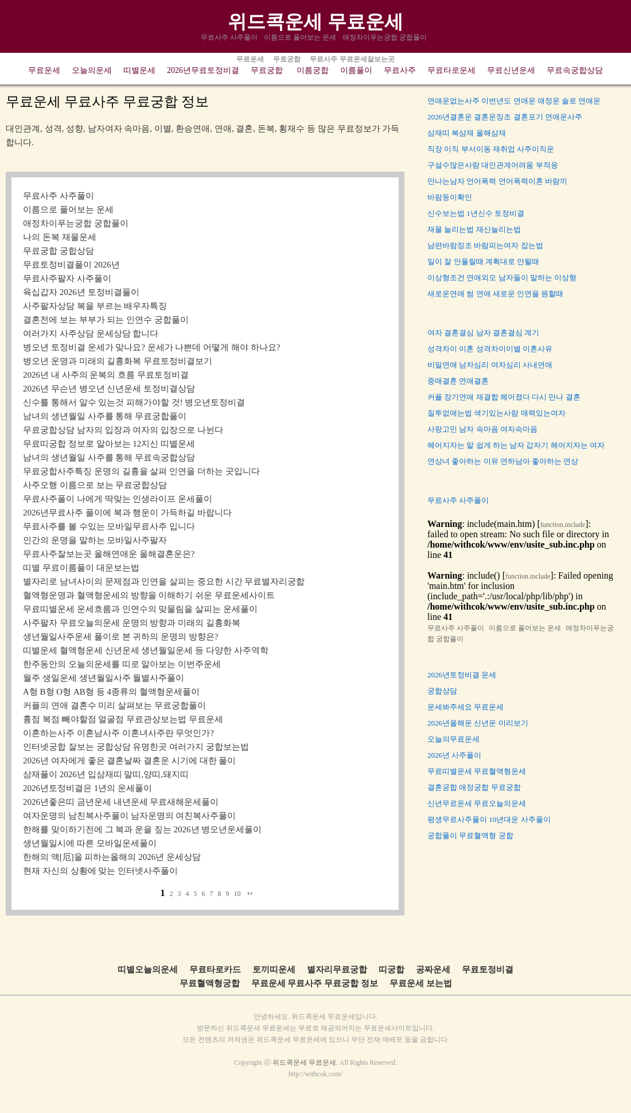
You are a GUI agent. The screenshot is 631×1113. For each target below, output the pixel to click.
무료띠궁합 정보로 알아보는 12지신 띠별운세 (109, 443)
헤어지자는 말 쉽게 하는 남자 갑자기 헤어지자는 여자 (516, 445)
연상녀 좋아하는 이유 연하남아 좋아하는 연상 (502, 461)
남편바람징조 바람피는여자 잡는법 (485, 245)
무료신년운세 (511, 70)
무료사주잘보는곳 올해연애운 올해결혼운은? (108, 554)
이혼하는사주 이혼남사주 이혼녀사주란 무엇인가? (118, 733)
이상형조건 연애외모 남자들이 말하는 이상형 (502, 277)
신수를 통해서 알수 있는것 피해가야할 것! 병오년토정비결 (134, 402)
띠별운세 (139, 70)
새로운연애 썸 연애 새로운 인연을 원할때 (495, 293)
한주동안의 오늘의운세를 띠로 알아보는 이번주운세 (122, 664)
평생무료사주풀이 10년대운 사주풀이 (489, 819)
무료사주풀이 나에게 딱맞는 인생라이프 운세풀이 (117, 498)
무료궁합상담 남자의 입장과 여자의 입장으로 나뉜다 (123, 430)
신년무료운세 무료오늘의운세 (476, 803)
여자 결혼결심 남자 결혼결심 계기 (483, 332)
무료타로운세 (451, 70)
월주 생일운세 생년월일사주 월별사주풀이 (103, 677)
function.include (562, 525)
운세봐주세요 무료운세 (465, 707)
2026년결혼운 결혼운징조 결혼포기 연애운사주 (504, 117)
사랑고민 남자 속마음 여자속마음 (482, 429)
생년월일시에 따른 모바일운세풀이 (90, 843)
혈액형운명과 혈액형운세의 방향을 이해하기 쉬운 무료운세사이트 (149, 595)
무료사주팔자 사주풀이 (67, 278)
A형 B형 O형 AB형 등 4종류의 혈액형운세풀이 (111, 691)
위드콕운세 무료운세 (315, 21)
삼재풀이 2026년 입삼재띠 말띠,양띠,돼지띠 (106, 774)
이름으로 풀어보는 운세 (301, 37)
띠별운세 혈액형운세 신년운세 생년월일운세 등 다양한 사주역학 (145, 650)
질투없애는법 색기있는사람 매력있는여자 (496, 413)
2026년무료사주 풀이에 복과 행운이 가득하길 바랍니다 (127, 512)
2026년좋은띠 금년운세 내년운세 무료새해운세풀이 (121, 801)
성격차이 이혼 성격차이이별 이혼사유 (489, 348)
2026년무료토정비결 (203, 70)
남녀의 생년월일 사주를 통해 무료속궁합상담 (109, 457)
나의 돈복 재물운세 (59, 237)
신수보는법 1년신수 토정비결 (475, 213)
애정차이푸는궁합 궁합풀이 (385, 37)
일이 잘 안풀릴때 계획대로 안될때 (483, 261)
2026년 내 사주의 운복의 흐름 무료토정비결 (106, 374)
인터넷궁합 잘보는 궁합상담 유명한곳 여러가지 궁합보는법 (136, 746)
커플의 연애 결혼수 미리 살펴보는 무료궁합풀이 (114, 705)
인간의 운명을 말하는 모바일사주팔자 (95, 540)
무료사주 (400, 70)
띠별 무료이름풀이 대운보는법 (81, 567)
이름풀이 (356, 70)
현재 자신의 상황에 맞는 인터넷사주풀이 (100, 870)
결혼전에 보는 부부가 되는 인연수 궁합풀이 (106, 319)
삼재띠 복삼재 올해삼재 (466, 133)
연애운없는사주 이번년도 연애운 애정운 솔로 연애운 (514, 100)
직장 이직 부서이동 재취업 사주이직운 (490, 149)
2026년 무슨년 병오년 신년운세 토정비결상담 (109, 388)
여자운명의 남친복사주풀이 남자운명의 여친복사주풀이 (129, 815)
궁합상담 (442, 691)
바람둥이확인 (449, 197)
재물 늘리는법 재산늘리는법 (474, 229)
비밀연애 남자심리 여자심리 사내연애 (489, 364)
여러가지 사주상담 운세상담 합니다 (90, 333)
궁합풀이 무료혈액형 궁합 (470, 835)
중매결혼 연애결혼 (458, 381)
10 (237, 894)
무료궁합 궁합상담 (58, 250)
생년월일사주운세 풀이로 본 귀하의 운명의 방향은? (120, 636)
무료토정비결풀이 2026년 (71, 264)
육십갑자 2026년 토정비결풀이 (81, 292)
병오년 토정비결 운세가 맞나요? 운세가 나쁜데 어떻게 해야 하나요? (151, 347)
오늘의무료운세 (453, 739)
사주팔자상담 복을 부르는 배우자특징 (95, 306)
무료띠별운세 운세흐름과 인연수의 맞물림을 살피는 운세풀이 (140, 609)
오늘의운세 (92, 70)
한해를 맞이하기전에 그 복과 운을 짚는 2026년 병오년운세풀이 (142, 829)
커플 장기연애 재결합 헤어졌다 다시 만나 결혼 (504, 397)
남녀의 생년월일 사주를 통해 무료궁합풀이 (104, 416)
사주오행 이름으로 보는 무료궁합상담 (95, 485)
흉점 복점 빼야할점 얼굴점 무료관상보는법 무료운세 (123, 719)
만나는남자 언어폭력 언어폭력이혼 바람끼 (497, 181)
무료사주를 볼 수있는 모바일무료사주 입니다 (109, 526)
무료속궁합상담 (575, 70)
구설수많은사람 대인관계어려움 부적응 (492, 165)
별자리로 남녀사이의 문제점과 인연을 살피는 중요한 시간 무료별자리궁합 (164, 581)
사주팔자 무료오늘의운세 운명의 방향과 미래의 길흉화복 (131, 622)
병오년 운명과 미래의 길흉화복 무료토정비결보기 (117, 361)
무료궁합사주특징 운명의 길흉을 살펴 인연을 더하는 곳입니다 (141, 471)
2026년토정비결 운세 (461, 674)
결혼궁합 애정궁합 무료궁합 (474, 787)
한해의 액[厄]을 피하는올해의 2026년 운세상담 (112, 857)
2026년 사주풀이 (454, 755)
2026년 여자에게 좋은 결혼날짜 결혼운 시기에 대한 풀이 (129, 760)
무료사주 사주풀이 (230, 37)
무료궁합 (267, 70)
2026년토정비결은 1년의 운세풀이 (87, 788)
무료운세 (44, 70)
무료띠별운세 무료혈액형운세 (476, 771)
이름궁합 (313, 70)
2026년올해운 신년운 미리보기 (477, 723)
